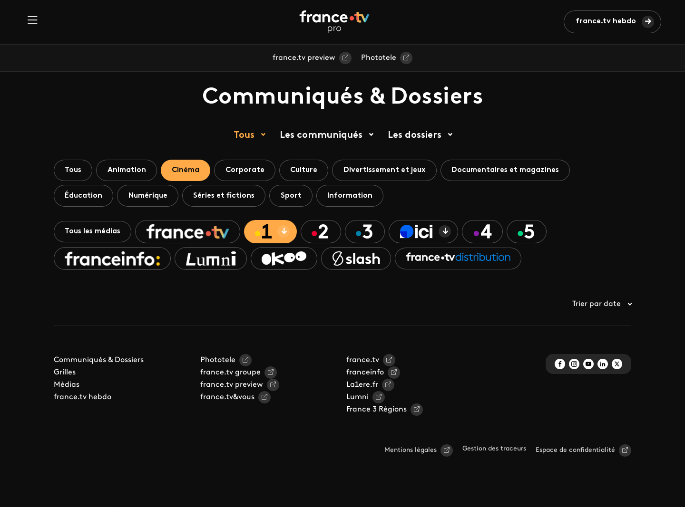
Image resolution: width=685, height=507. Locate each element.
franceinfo (365, 375)
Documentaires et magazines (519, 170)
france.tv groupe (230, 375)
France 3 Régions (376, 412)
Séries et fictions (229, 197)
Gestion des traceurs (494, 451)
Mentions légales (410, 453)
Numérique (150, 197)
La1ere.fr (362, 388)
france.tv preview (304, 58)
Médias (66, 388)
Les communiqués (321, 135)
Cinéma (190, 170)
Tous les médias (94, 233)
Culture (313, 170)
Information (359, 197)
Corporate (252, 170)
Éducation (84, 197)
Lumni (357, 400)
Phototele (378, 58)
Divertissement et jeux (396, 170)
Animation (129, 170)
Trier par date (601, 307)
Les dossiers (414, 135)
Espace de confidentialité (575, 453)
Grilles (65, 375)
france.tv (362, 363)
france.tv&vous (227, 400)
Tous (244, 135)
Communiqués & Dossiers (99, 363)
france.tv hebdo (606, 21)
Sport (298, 197)
